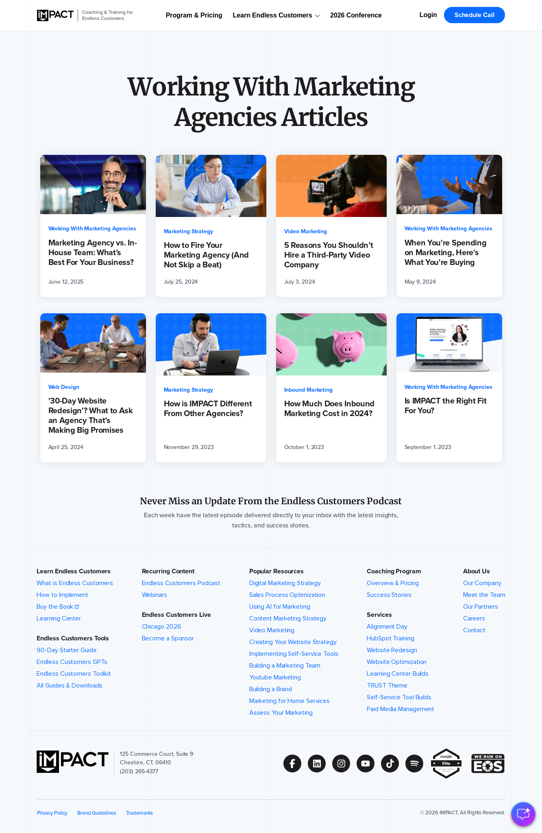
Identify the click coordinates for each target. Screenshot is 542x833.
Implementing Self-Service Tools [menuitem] (293, 654)
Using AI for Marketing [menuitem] (279, 607)
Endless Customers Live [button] (176, 615)
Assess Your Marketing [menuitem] (281, 713)
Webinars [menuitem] (154, 595)
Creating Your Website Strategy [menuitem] (293, 642)
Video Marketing (305, 231)
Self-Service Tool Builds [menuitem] (399, 697)
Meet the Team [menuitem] (484, 595)
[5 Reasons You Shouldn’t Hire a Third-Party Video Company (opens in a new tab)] (331, 226)
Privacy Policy (52, 813)
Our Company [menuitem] (482, 583)
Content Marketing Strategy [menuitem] (288, 618)
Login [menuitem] (428, 14)
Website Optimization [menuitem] (397, 662)
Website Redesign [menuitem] (392, 650)
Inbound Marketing (308, 390)
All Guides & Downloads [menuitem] (69, 685)
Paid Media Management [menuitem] (400, 709)
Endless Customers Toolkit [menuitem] (74, 674)
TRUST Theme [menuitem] (387, 685)
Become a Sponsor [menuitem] (168, 638)
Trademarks (139, 813)
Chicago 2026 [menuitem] (161, 627)
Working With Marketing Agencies (92, 228)
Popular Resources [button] (276, 571)
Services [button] (379, 615)
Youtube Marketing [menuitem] (275, 677)
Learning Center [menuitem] (59, 618)
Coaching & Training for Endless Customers (107, 15)
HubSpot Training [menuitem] (390, 638)
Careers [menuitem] (474, 618)
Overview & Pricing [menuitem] (392, 583)
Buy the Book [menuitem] (55, 607)
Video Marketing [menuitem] (272, 630)
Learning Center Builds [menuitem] (398, 674)
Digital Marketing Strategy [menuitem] (285, 583)
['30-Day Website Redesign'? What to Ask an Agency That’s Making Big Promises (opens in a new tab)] (93, 387)
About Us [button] (476, 571)
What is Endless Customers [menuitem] (75, 583)
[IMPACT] (55, 15)
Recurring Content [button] (168, 571)
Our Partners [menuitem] (480, 607)
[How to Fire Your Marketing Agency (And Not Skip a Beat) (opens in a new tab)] (211, 226)
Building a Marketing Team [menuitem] (285, 666)
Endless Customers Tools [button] (73, 638)
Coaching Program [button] (394, 571)
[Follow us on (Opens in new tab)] (295, 763)
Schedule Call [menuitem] (474, 15)
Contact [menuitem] (474, 630)
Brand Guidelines (96, 813)
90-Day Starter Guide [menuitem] (66, 650)
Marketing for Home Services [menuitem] (289, 701)
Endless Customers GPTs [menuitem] (72, 662)
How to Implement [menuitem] (62, 595)
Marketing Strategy (188, 231)
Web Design (63, 387)
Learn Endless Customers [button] (74, 571)
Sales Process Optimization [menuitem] (287, 595)
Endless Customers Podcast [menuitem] (181, 583)
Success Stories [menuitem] (389, 595)
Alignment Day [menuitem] (387, 627)
